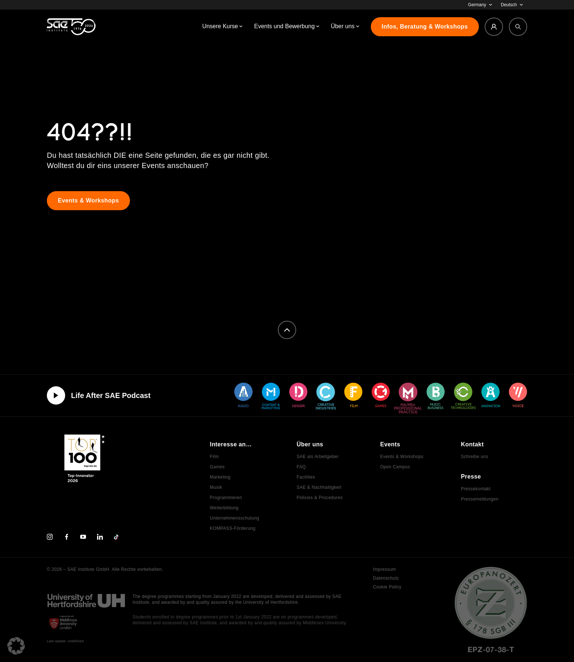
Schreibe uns (474, 456)
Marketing (220, 477)
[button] (16, 646)
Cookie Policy (387, 587)
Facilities (306, 477)
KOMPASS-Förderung (233, 528)
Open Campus (395, 466)
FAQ (301, 466)
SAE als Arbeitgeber (318, 456)
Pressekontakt (476, 488)
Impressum (384, 569)
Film (214, 456)
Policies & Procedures (320, 497)
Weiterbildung (224, 507)
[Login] (494, 27)
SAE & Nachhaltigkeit (319, 487)
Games (217, 466)
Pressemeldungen (480, 499)
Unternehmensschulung (234, 518)
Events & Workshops (401, 456)
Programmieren (226, 497)
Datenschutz (386, 578)
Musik (216, 487)
